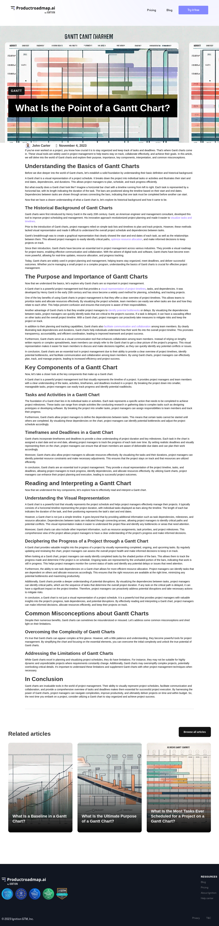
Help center (207, 898)
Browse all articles (195, 732)
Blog (203, 882)
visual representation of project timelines (123, 288)
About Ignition (208, 892)
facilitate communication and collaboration (127, 326)
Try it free (193, 10)
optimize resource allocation (126, 239)
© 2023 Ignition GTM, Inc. (18, 919)
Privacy (196, 918)
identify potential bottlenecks (124, 310)
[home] (33, 10)
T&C (208, 918)
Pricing (204, 887)
